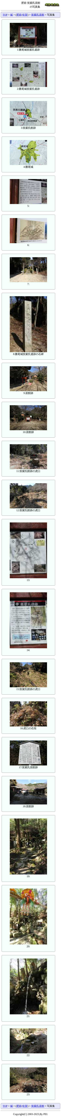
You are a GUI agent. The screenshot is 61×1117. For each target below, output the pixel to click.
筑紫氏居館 (37, 14)
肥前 (19, 14)
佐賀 (24, 14)
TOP (5, 14)
